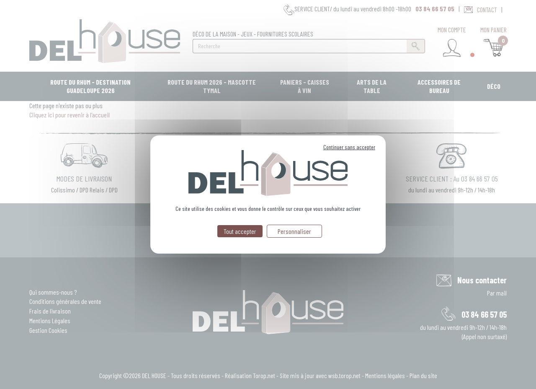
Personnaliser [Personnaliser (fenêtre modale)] (294, 231)
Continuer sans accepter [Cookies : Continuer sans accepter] (349, 146)
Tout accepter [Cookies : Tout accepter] (240, 231)
